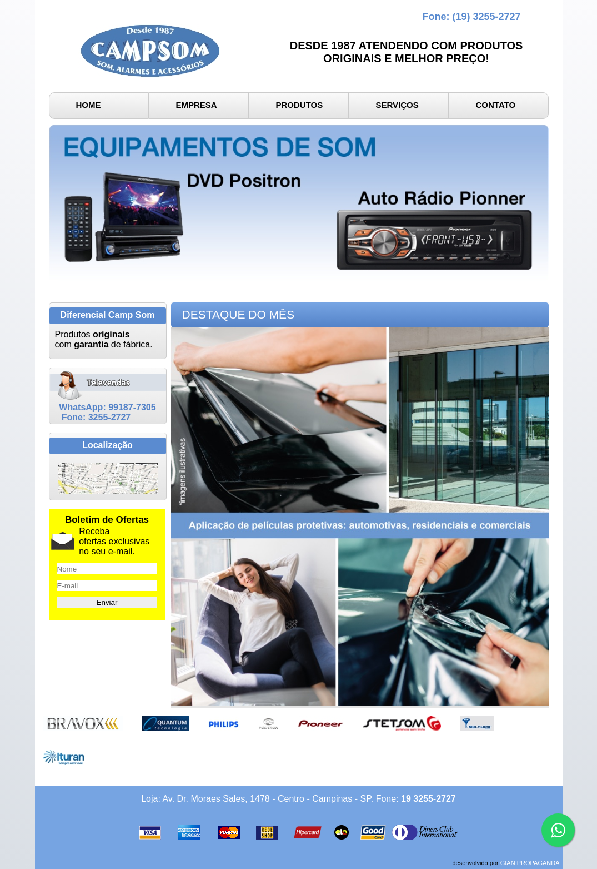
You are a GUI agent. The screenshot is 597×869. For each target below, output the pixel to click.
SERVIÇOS (397, 105)
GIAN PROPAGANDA (530, 863)
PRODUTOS (299, 105)
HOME (88, 105)
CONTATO (496, 105)
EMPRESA (196, 105)
